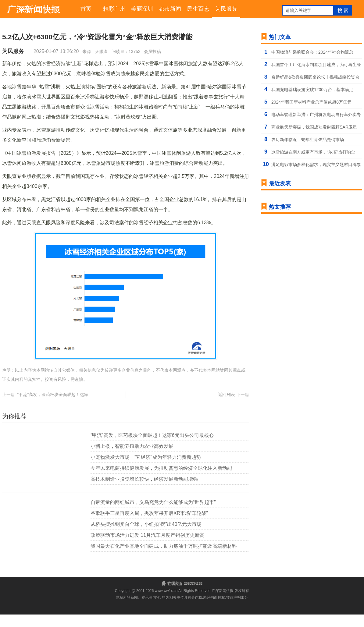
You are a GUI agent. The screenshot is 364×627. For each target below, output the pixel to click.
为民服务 (226, 10)
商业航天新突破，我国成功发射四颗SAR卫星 (314, 128)
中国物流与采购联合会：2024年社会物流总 (312, 53)
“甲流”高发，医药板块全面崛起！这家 (52, 407)
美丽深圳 (142, 10)
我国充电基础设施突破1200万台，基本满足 (312, 91)
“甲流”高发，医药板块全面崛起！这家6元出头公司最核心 (152, 447)
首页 (85, 10)
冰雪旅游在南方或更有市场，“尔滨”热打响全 (313, 153)
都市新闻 (170, 10)
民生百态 (198, 10)
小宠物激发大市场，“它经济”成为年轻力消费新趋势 (146, 469)
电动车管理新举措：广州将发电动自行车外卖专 (316, 116)
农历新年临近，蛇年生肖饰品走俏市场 (307, 141)
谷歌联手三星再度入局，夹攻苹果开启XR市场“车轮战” (149, 525)
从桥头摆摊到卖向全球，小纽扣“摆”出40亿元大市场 (146, 536)
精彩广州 (114, 10)
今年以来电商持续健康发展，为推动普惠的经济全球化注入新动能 (161, 480)
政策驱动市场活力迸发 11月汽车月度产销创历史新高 (148, 547)
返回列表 (226, 407)
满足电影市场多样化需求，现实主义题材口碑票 (316, 166)
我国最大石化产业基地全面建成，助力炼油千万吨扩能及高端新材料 (164, 558)
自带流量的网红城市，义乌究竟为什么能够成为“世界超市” (153, 514)
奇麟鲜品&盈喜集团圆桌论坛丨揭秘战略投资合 (315, 78)
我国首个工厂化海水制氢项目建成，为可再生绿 (316, 66)
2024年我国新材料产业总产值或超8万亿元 (311, 103)
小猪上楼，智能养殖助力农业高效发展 (132, 458)
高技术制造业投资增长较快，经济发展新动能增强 (144, 491)
